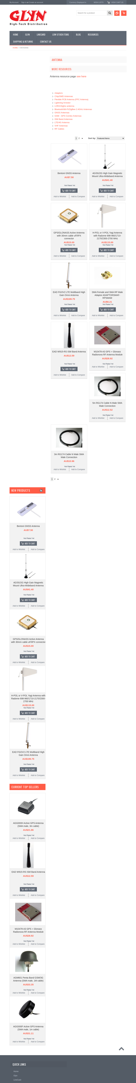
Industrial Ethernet (18, 92)
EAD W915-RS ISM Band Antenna (69, 351)
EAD (12, 196)
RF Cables (59, 129)
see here (81, 76)
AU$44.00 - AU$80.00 (20, 238)
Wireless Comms (18, 161)
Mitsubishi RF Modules (20, 97)
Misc (13, 124)
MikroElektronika (17, 175)
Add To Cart (70, 190)
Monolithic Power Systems (21, 208)
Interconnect (16, 113)
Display (14, 76)
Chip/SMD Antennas (64, 96)
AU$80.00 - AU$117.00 (20, 243)
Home (15, 48)
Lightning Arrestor (63, 103)
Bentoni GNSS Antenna (69, 173)
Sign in (24, 2)
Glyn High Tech (16, 192)
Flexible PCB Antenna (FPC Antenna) (71, 99)
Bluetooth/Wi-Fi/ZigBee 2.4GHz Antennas (73, 109)
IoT (12, 119)
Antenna (14, 66)
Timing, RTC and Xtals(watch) (23, 71)
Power (14, 82)
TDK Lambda (16, 179)
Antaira (13, 188)
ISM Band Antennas (64, 119)
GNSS (14, 108)
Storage (14, 140)
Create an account (36, 2)
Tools (13, 145)
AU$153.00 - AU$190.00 (21, 254)
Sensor (14, 135)
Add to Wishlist (60, 196)
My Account (14, 2)
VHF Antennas (61, 126)
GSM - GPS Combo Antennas (68, 116)
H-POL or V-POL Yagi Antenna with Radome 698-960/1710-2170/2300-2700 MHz (107, 235)
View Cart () (117, 2)
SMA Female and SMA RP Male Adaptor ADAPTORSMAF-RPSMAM (107, 295)
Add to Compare (78, 196)
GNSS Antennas (62, 112)
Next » (82, 138)
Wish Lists (98, 2)
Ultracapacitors (17, 150)
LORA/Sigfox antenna (64, 106)
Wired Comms (17, 156)
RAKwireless (15, 204)
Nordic (12, 183)
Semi (13, 129)
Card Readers (17, 87)
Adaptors (59, 93)
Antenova (14, 200)
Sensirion (14, 213)
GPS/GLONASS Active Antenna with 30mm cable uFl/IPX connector (69, 235)
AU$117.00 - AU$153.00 (21, 248)
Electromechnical (18, 103)
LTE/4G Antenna (62, 122)
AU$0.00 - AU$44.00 (19, 232)
